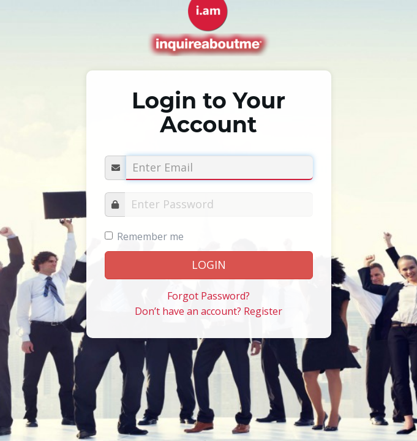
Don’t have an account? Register (208, 311)
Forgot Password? (208, 296)
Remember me (150, 236)
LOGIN (209, 264)
